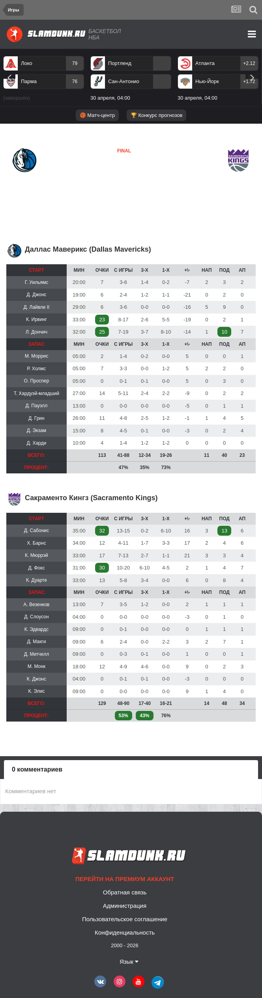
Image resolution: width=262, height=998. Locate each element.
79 (74, 63)
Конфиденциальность (125, 932)
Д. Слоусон (36, 617)
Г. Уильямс (37, 282)
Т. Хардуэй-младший (36, 393)
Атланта (205, 63)
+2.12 (249, 63)
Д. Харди (37, 443)
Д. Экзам (36, 430)
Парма (29, 81)
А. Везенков (36, 604)
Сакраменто (109, 174)
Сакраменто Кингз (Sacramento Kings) (91, 498)
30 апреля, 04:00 (110, 98)
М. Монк (36, 666)
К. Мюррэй (36, 555)
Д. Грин (36, 418)
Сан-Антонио (123, 81)
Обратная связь (125, 892)
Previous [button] (9, 76)
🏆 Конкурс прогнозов (157, 115)
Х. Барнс (36, 543)
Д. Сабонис (36, 530)
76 (74, 81)
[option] (43, 80)
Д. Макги (36, 641)
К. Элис (36, 691)
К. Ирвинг (36, 319)
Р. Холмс (36, 368)
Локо (26, 63)
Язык (129, 961)
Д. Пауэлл (37, 405)
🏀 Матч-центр (97, 115)
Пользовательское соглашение (124, 919)
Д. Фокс (36, 568)
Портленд (119, 63)
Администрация (124, 905)
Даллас (22, 179)
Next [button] (251, 76)
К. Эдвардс (36, 629)
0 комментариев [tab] (37, 769)
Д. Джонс (36, 294)
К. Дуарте (36, 580)
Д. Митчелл (36, 654)
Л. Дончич (36, 332)
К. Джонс (36, 679)
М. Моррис (37, 356)
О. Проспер (36, 381)
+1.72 (249, 81)
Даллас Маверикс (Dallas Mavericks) (88, 249)
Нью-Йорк (207, 81)
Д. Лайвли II (36, 307)
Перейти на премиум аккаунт (124, 879)
